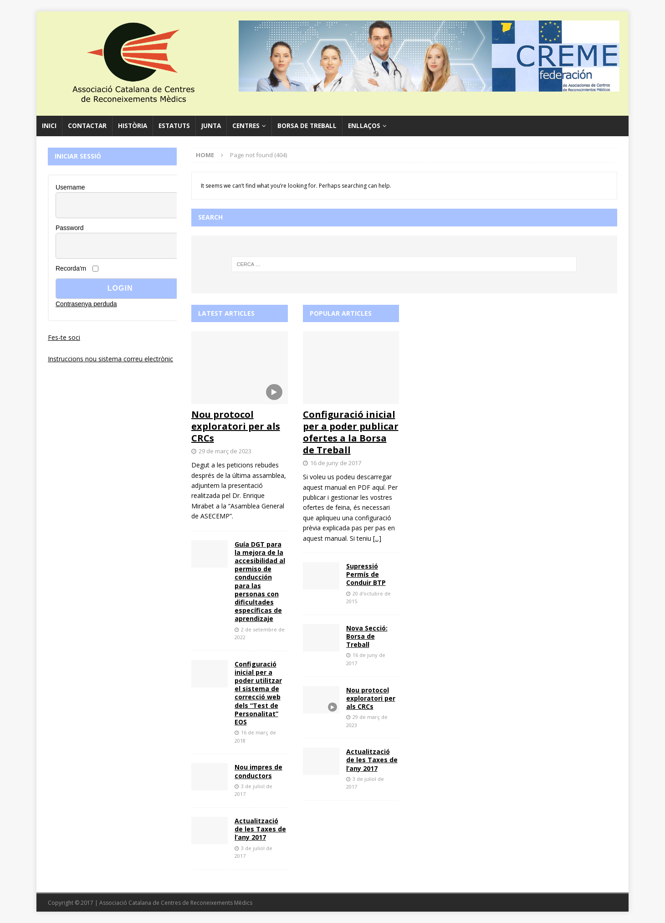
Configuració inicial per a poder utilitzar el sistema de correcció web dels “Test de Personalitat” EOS (258, 693)
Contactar (87, 126)
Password (69, 227)
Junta (211, 126)
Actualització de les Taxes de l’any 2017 (260, 828)
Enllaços (364, 126)
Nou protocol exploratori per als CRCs (235, 426)
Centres (246, 126)
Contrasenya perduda (86, 304)
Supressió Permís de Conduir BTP (366, 574)
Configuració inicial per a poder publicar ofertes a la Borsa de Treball (351, 432)
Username (70, 187)
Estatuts (174, 126)
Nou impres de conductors (258, 771)
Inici (49, 126)
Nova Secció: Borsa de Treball (367, 636)
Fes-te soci (64, 337)
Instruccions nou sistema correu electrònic (110, 358)
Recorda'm (71, 268)
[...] (377, 538)
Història (132, 126)
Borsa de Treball (307, 126)
